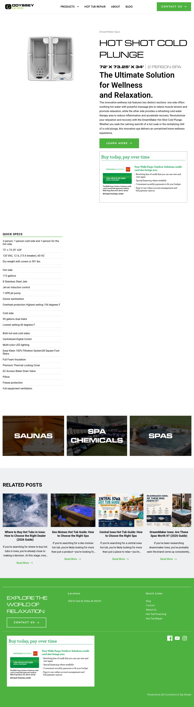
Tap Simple (185, 694)
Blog (148, 600)
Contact (150, 605)
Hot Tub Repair (154, 618)
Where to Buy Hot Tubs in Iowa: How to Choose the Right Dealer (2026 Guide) (25, 535)
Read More (24, 562)
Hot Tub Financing (156, 613)
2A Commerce (169, 694)
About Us (151, 609)
